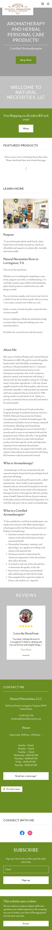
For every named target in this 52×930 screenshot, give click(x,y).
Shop (26, 128)
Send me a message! (26, 776)
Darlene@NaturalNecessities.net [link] (26, 718)
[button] (48, 4)
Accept (26, 923)
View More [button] (26, 649)
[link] (17, 4)
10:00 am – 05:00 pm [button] (30, 734)
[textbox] (26, 869)
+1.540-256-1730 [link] (26, 715)
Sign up (26, 880)
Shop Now (26, 60)
